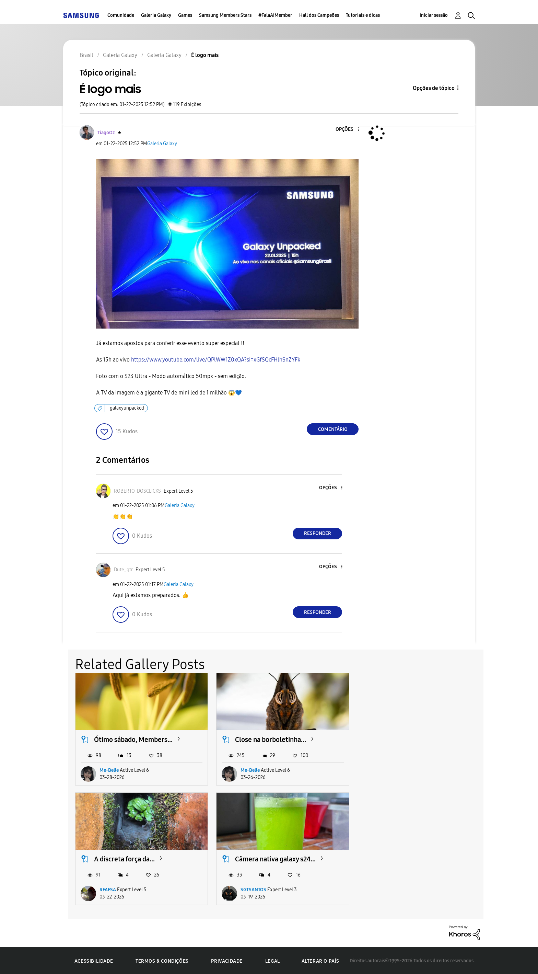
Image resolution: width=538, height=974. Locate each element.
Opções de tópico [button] (434, 88)
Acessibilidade (93, 960)
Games (185, 15)
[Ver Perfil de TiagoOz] (106, 133)
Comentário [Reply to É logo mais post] (333, 429)
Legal (272, 960)
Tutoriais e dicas (363, 15)
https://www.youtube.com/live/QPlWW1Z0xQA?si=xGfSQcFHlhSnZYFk (215, 359)
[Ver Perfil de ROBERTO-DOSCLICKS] (137, 491)
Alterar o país (320, 960)
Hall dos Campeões (319, 15)
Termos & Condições (162, 960)
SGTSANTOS (112, 889)
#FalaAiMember (275, 15)
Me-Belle (109, 770)
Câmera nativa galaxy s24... (134, 858)
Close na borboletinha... (269, 739)
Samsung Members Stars (225, 15)
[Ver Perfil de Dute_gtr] (123, 570)
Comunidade (120, 15)
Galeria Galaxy (156, 15)
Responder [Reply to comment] (317, 533)
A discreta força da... (404, 739)
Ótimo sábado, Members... (133, 739)
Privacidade (227, 960)
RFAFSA (387, 770)
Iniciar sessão (434, 15)
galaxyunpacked (127, 408)
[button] (347, 129)
